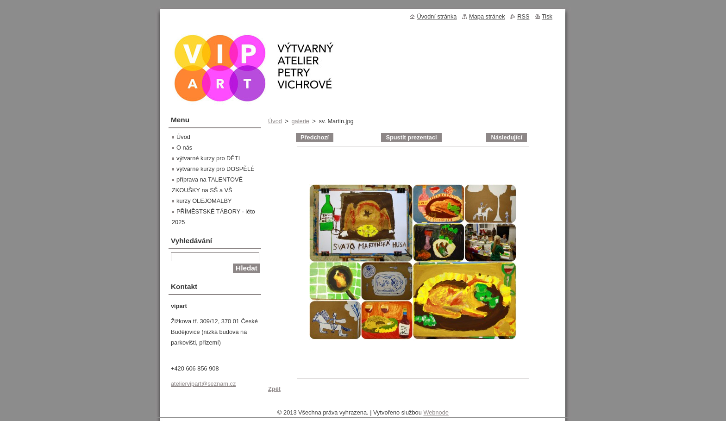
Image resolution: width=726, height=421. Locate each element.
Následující (506, 137)
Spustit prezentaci (411, 137)
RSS (523, 16)
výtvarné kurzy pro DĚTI (208, 158)
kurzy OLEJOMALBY (204, 200)
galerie (300, 121)
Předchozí (314, 137)
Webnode (436, 414)
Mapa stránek (487, 16)
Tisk (547, 16)
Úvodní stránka (437, 16)
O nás (184, 147)
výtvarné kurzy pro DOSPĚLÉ (215, 168)
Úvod (275, 121)
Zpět (274, 388)
